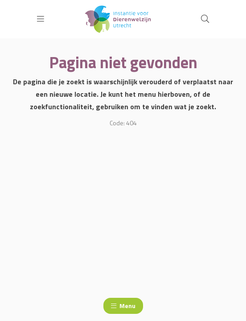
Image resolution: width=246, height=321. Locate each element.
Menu (123, 305)
